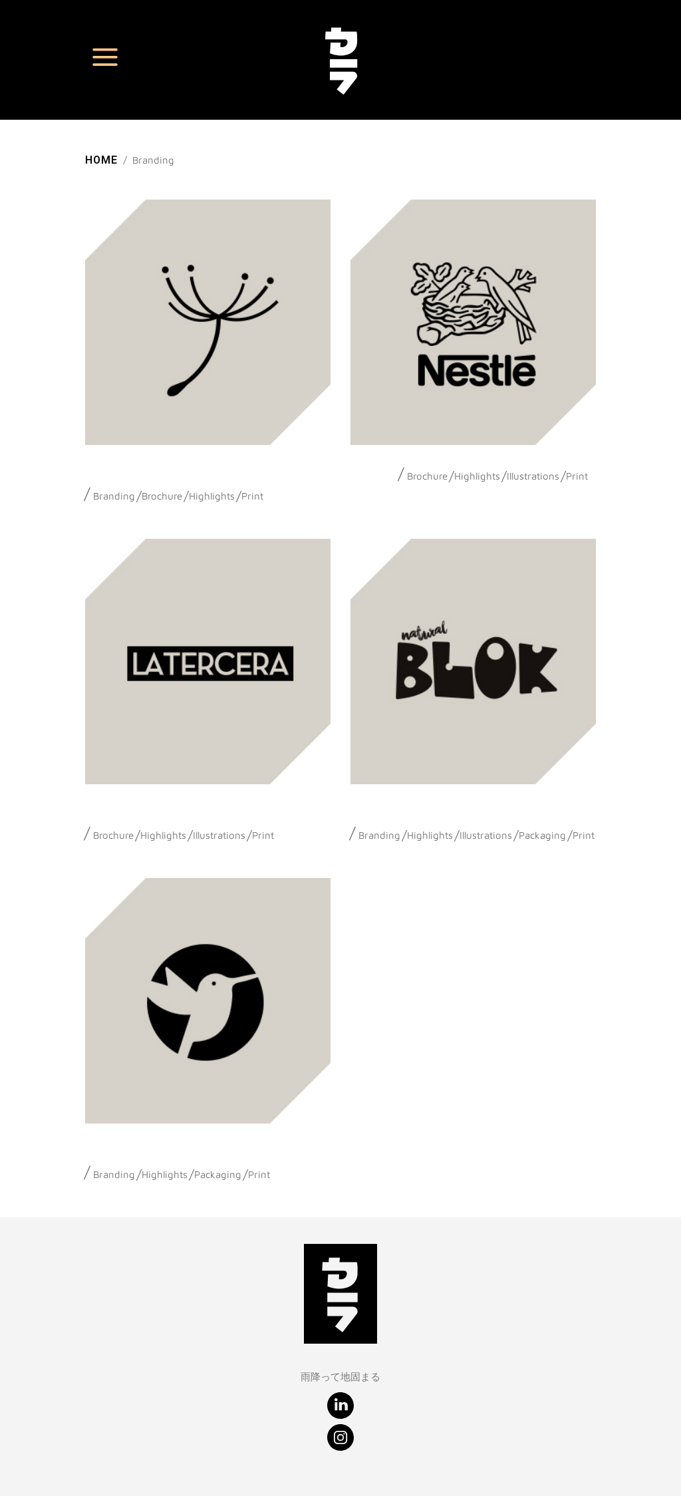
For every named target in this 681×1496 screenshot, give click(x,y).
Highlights (212, 496)
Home (101, 160)
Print (252, 496)
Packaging (542, 835)
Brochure (162, 496)
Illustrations (533, 476)
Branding (114, 496)
